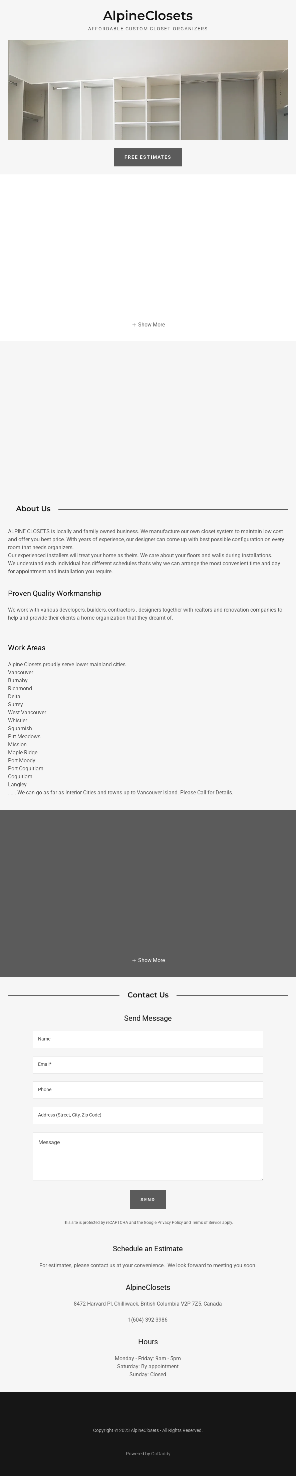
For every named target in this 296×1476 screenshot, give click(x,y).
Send (147, 1199)
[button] (148, 324)
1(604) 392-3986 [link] (148, 1320)
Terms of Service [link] (206, 1222)
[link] (148, 18)
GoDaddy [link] (161, 1453)
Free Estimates (147, 157)
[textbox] (148, 1039)
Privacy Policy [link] (170, 1222)
